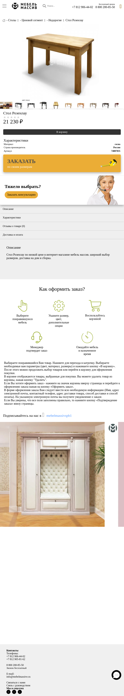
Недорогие (55, 20)
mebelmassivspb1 (59, 416)
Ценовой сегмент (32, 20)
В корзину (61, 132)
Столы (12, 20)
